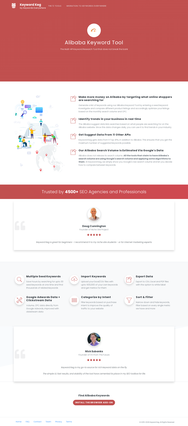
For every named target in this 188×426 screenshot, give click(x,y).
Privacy (58, 421)
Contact (38, 421)
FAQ (27, 421)
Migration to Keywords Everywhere (89, 5)
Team (48, 421)
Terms (69, 421)
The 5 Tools (57, 5)
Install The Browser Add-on (94, 402)
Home (19, 421)
